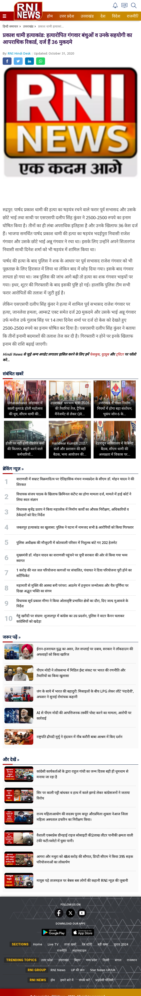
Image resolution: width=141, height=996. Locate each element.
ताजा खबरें (70, 944)
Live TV (53, 944)
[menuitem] (50, 16)
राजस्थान (132, 960)
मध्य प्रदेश (91, 960)
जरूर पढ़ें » (12, 637)
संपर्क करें (84, 980)
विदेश (115, 16)
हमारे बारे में (66, 980)
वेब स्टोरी (87, 944)
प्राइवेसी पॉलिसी (104, 980)
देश (102, 16)
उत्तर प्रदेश (65, 16)
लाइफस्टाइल (79, 950)
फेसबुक (95, 354)
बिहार (77, 960)
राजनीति (132, 16)
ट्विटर (120, 354)
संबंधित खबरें (13, 373)
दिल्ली (106, 960)
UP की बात (77, 970)
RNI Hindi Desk (19, 53)
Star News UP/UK (103, 970)
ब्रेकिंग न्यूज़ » (13, 468)
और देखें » (11, 759)
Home (37, 944)
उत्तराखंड (86, 16)
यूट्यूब (105, 354)
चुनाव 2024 (121, 944)
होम (49, 16)
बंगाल (118, 960)
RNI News (58, 970)
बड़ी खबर (103, 944)
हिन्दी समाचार (10, 26)
